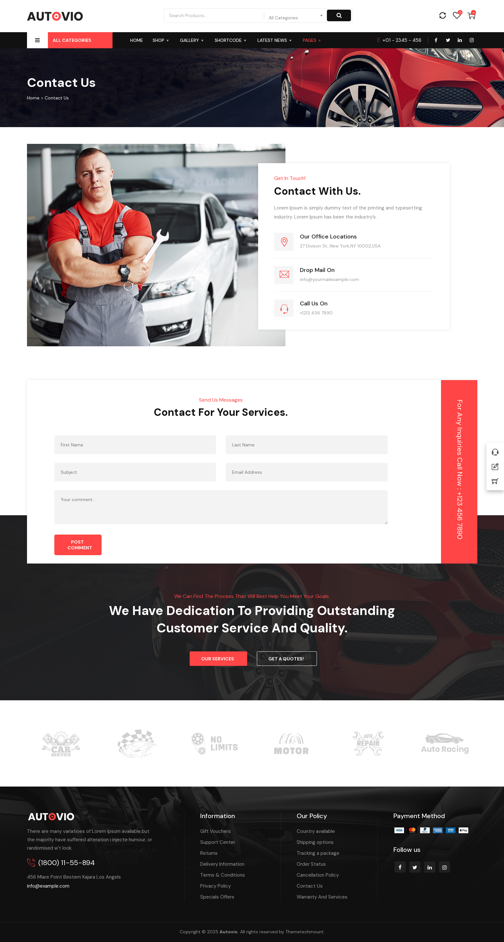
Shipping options (315, 842)
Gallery (192, 40)
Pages (312, 40)
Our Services (217, 659)
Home (33, 98)
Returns (209, 853)
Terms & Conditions (222, 875)
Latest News (275, 40)
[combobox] (296, 15)
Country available (316, 831)
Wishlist (457, 15)
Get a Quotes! (286, 659)
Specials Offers (217, 897)
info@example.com (48, 886)
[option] (60, 740)
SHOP (161, 40)
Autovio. (229, 932)
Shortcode (231, 40)
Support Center (217, 842)
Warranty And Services (322, 897)
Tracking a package (318, 853)
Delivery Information (222, 864)
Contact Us (310, 886)
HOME (136, 40)
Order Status (311, 864)
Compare (442, 15)
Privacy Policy (215, 886)
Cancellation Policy (318, 875)
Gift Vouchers (215, 831)
